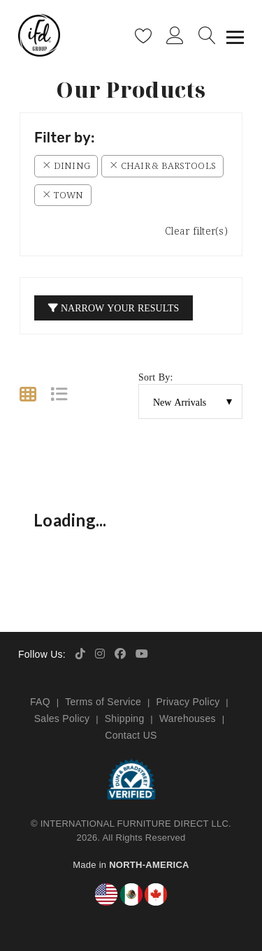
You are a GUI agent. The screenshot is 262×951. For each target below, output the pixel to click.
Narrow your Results (113, 307)
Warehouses (187, 718)
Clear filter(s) (196, 230)
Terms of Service (103, 701)
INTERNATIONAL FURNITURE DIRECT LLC (134, 823)
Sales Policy (62, 718)
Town (63, 195)
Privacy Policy (187, 701)
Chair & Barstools (162, 165)
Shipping (125, 718)
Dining (66, 165)
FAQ (40, 701)
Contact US (131, 735)
